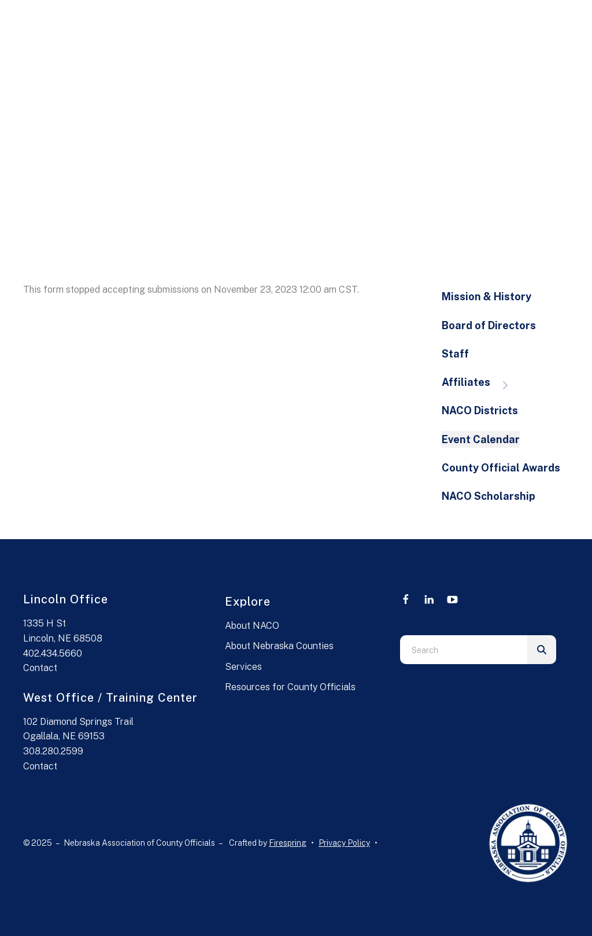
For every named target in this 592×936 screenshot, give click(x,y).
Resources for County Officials (290, 686)
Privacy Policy (344, 842)
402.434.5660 (52, 653)
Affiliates (480, 383)
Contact (40, 667)
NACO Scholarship (488, 496)
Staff (455, 354)
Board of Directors (489, 325)
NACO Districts (480, 410)
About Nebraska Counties (279, 645)
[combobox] (463, 649)
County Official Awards (501, 468)
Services (243, 666)
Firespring (287, 842)
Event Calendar (481, 439)
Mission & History (486, 296)
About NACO (252, 625)
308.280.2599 (53, 751)
